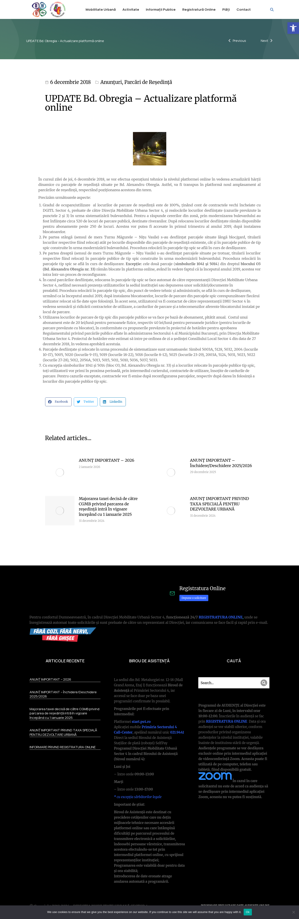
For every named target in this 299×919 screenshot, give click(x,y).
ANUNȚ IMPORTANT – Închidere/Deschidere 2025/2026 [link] (221, 463)
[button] (58, 401)
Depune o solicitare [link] (194, 598)
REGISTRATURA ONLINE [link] (221, 617)
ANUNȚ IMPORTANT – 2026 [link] (106, 460)
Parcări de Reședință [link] (148, 82)
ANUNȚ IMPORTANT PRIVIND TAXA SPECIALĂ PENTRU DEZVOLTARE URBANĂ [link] (219, 504)
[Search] (264, 682)
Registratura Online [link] (202, 588)
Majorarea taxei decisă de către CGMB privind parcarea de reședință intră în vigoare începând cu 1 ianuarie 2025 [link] (108, 506)
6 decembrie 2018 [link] (70, 82)
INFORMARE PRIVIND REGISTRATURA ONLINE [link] (63, 747)
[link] (293, 28)
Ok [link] (248, 912)
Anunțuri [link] (111, 82)
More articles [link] (240, 543)
